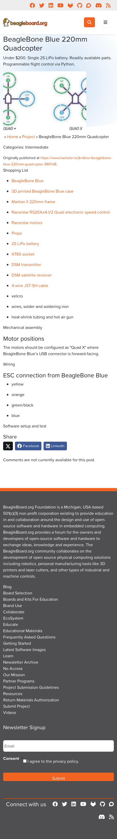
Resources (12, 693)
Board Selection (17, 593)
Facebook (28, 445)
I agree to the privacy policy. (53, 761)
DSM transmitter (26, 264)
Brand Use (12, 605)
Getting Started (17, 643)
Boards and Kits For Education (30, 599)
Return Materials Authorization (31, 700)
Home (12, 136)
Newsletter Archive (20, 662)
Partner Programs (18, 681)
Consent (13, 758)
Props (17, 233)
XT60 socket (23, 254)
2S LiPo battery (25, 243)
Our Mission (14, 675)
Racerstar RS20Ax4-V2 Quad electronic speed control (61, 212)
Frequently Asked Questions (29, 637)
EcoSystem (13, 618)
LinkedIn (55, 445)
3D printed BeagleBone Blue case (42, 191)
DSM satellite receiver (32, 275)
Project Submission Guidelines (31, 687)
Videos (9, 712)
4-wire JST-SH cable (30, 285)
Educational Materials (22, 631)
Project (28, 136)
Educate (10, 624)
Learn (8, 656)
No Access (13, 668)
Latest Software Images (24, 649)
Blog (7, 586)
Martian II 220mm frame (33, 201)
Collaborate (13, 612)
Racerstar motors (27, 222)
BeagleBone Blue (28, 180)
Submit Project (16, 706)
